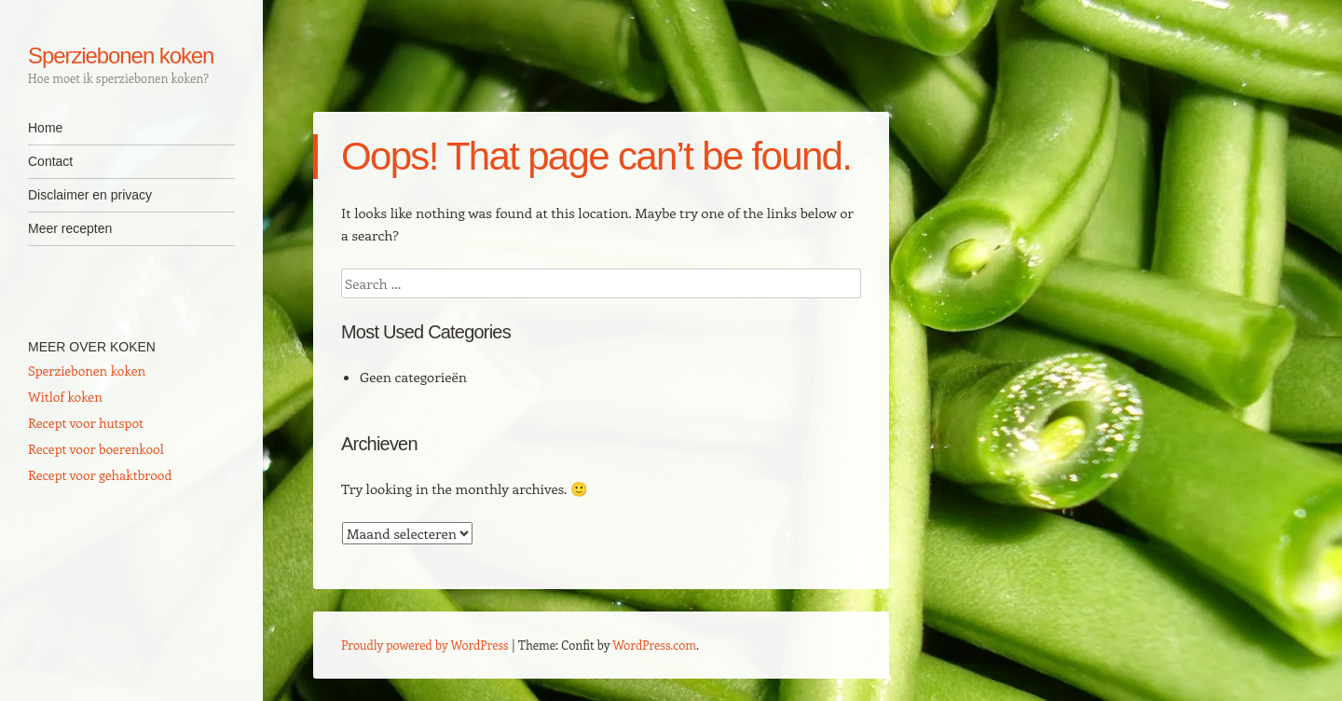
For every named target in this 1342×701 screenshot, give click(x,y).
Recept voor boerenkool (96, 449)
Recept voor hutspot (86, 423)
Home (45, 127)
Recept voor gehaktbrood (99, 475)
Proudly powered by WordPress (425, 645)
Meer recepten (70, 228)
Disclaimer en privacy (90, 194)
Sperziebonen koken (120, 55)
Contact (50, 161)
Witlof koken (65, 396)
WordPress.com (654, 645)
